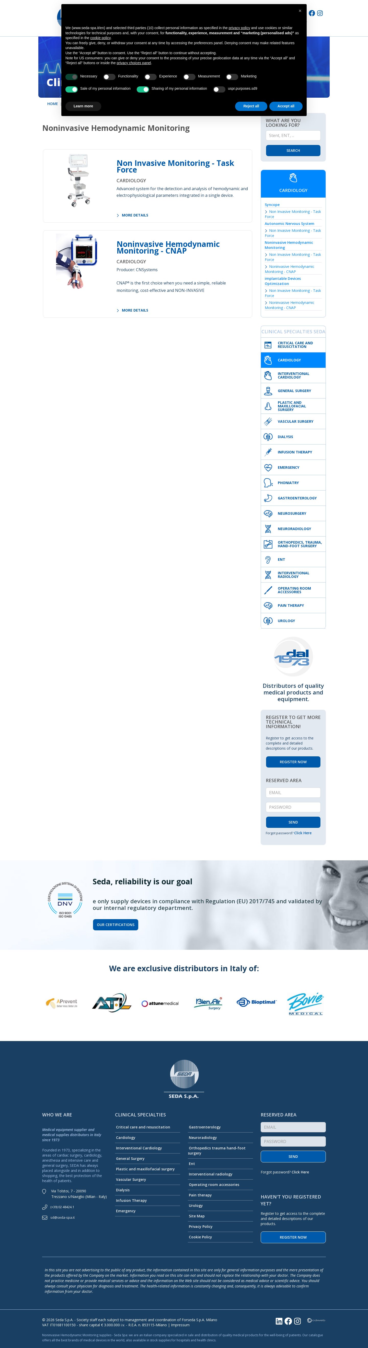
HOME (52, 103)
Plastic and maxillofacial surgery (145, 1169)
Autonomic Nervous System (289, 223)
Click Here (303, 832)
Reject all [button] (251, 106)
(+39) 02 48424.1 (62, 1207)
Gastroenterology (204, 1127)
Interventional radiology (210, 1174)
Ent (191, 1163)
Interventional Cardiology (138, 1148)
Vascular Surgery (130, 1179)
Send (293, 1156)
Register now (293, 1237)
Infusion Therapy (131, 1200)
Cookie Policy (200, 1237)
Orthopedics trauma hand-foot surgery (217, 1151)
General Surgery (130, 1158)
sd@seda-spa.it (62, 1217)
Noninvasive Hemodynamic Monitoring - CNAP (168, 247)
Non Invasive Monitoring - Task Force (175, 166)
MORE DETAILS (132, 215)
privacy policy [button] (239, 28)
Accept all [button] (286, 106)
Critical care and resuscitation (142, 1127)
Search (293, 150)
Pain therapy (200, 1195)
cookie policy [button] (100, 38)
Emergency (125, 1210)
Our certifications (115, 924)
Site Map (196, 1216)
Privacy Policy (200, 1226)
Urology (195, 1205)
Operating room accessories (213, 1184)
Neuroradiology (202, 1137)
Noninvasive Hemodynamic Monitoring (289, 245)
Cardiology (125, 1137)
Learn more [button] (83, 106)
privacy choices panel (134, 63)
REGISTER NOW (293, 761)
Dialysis (122, 1189)
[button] (300, 11)
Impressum (180, 1324)
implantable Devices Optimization (283, 281)
